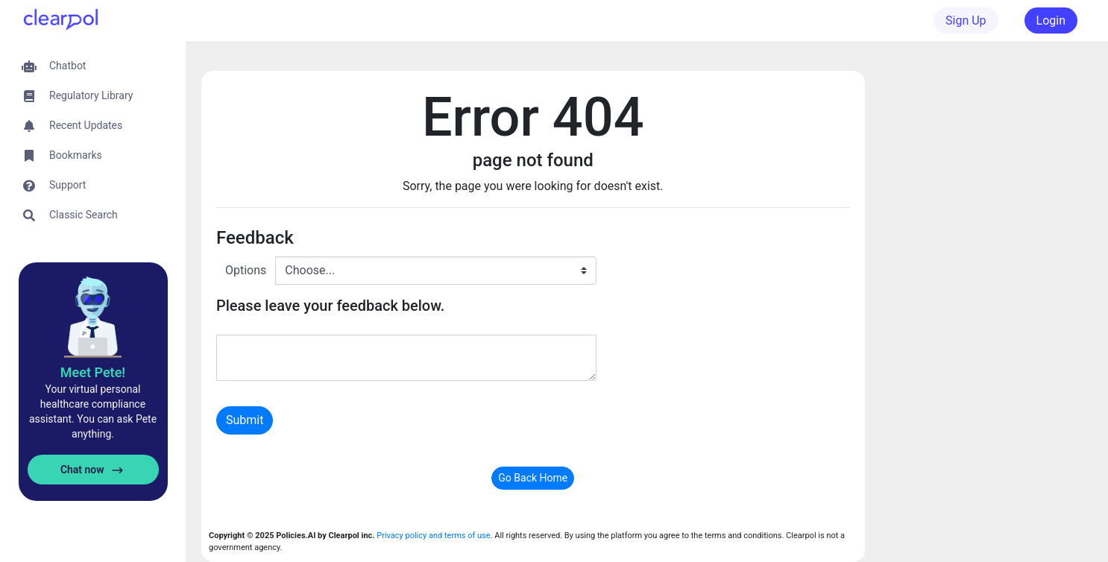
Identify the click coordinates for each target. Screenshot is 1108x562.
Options (245, 270)
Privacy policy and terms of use (433, 535)
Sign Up (965, 20)
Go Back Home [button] (532, 478)
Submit (244, 420)
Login (1050, 20)
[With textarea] (406, 358)
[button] (93, 66)
